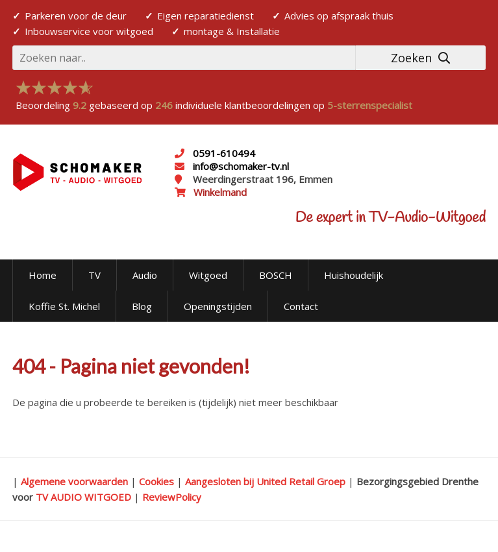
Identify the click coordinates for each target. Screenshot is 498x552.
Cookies (156, 481)
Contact (301, 306)
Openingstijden (218, 306)
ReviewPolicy (171, 496)
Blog (142, 306)
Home (42, 275)
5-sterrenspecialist (369, 105)
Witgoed (208, 275)
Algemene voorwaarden (74, 481)
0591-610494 (224, 153)
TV (94, 275)
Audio (144, 275)
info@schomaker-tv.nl (239, 166)
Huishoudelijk (353, 275)
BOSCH (275, 275)
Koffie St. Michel (64, 306)
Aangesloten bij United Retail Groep (265, 481)
